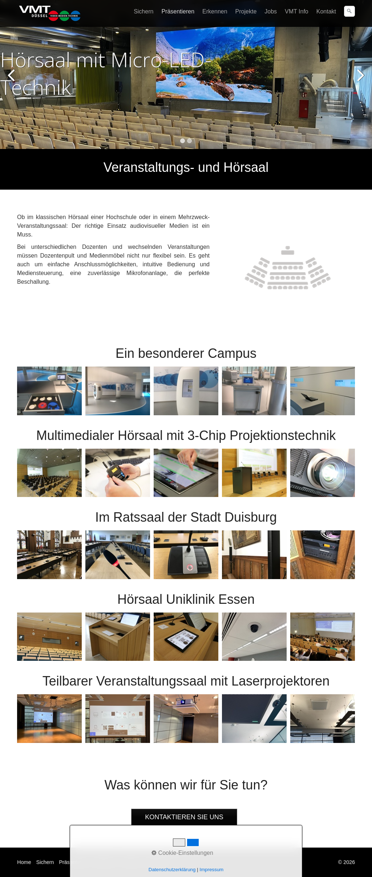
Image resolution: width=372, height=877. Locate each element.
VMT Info (296, 11)
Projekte (246, 11)
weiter (359, 79)
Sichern (143, 11)
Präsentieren (177, 11)
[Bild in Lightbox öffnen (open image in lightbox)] (288, 268)
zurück (12, 79)
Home (24, 862)
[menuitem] (144, 12)
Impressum (157, 862)
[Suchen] (349, 11)
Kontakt (326, 11)
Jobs (270, 11)
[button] (184, 817)
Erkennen (214, 11)
